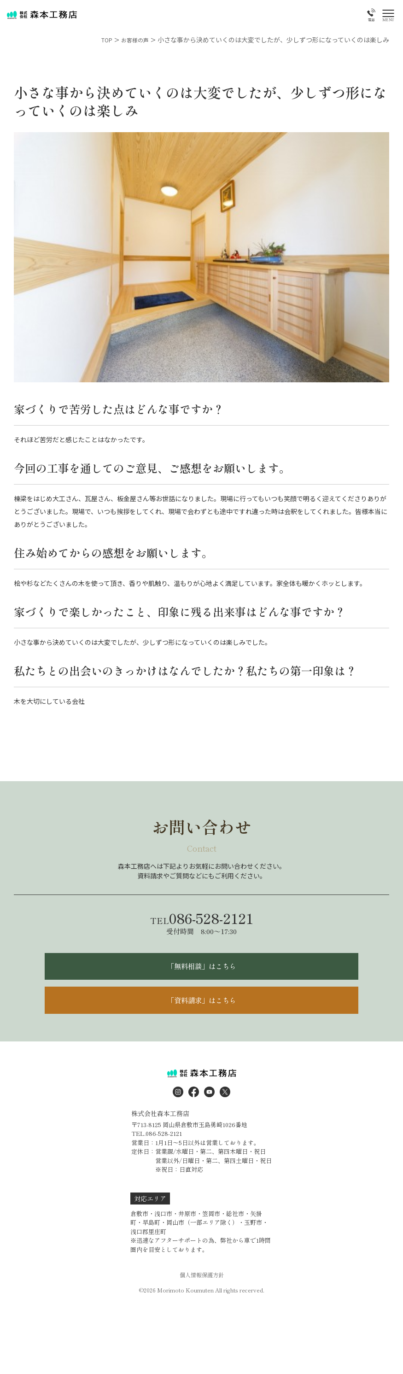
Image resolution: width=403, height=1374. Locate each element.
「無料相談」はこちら (202, 969)
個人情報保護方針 (202, 1287)
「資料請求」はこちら (202, 1008)
